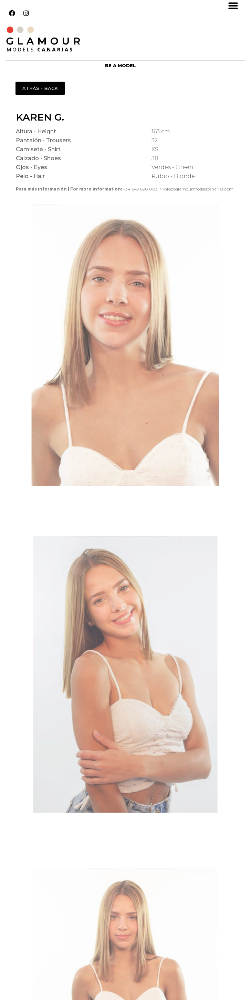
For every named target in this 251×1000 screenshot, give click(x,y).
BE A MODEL (120, 65)
